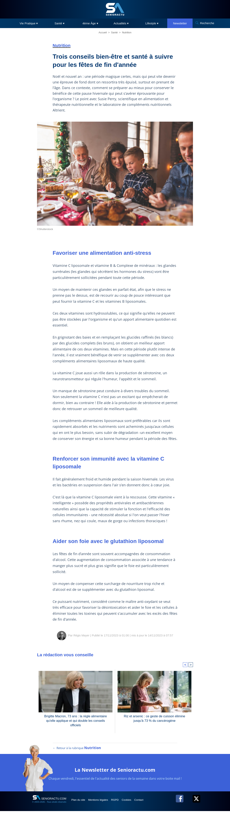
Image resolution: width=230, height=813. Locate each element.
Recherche (207, 23)
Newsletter (180, 23)
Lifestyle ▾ (151, 23)
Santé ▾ (60, 23)
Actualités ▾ (121, 23)
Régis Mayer (81, 635)
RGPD (120, 801)
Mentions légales (101, 801)
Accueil (103, 32)
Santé (114, 32)
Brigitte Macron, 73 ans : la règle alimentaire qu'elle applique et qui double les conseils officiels (75, 718)
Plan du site (79, 801)
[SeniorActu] (115, 9)
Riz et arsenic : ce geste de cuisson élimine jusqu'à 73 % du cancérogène (154, 718)
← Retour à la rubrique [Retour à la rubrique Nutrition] (77, 750)
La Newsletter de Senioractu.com (115, 771)
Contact (148, 801)
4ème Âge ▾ (90, 23)
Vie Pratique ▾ (29, 23)
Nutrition (126, 32)
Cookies (134, 801)
